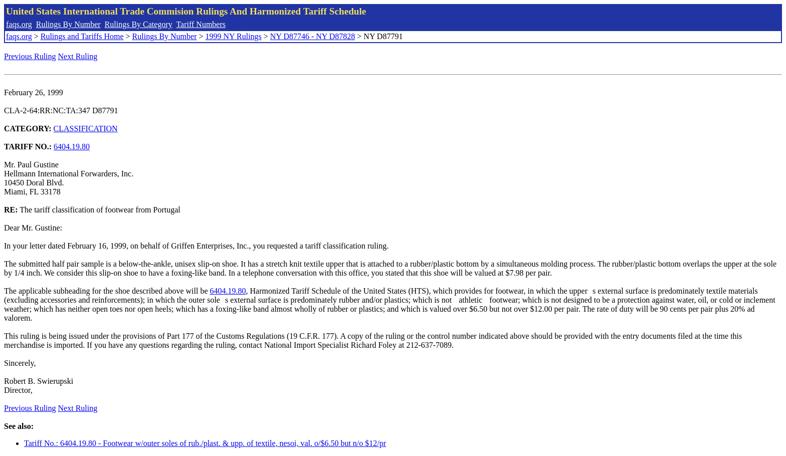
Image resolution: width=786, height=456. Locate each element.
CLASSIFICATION (86, 128)
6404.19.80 (72, 146)
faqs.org (19, 24)
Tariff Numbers (201, 24)
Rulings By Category (138, 24)
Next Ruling (78, 56)
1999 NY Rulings (234, 36)
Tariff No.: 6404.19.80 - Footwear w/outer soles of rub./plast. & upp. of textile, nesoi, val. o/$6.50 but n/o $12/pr (205, 443)
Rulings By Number (68, 24)
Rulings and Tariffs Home (82, 36)
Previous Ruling (30, 56)
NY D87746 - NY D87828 (312, 36)
